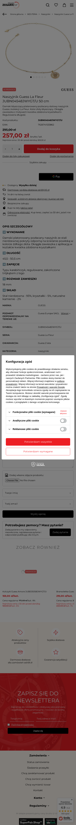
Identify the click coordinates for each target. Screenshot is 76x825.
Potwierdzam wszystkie (38, 441)
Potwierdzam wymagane (38, 451)
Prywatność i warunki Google (51, 387)
